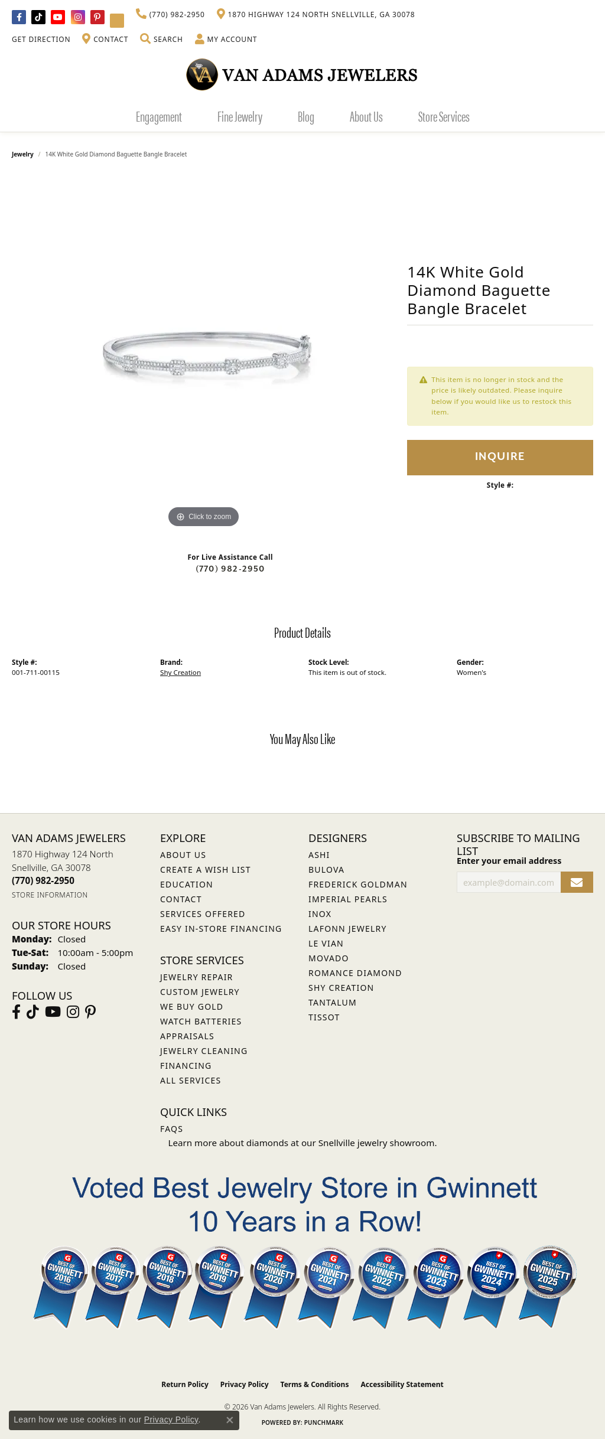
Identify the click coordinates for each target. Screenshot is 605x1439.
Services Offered (202, 913)
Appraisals (187, 1036)
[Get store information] (50, 895)
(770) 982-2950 (230, 569)
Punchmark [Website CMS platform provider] (324, 1422)
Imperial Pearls (348, 899)
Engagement (159, 116)
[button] (161, 39)
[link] (170, 15)
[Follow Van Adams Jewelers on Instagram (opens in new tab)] (78, 17)
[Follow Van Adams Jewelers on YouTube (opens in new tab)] (117, 21)
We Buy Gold (191, 1006)
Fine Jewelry (239, 116)
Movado (328, 958)
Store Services (444, 116)
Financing (186, 1065)
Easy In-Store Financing (221, 928)
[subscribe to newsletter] (577, 882)
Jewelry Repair (196, 977)
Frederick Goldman (358, 884)
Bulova (326, 869)
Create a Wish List (205, 869)
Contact (181, 899)
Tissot (324, 1017)
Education (186, 884)
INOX (319, 913)
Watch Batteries (201, 1021)
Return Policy (185, 1384)
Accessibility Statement (401, 1384)
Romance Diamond (355, 972)
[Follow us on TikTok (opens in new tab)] (38, 17)
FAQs (171, 1128)
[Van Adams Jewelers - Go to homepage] (302, 74)
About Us (366, 116)
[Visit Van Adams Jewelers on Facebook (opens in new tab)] (19, 17)
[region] (204, 354)
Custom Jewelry (200, 991)
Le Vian (326, 943)
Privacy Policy (244, 1384)
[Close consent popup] (229, 1420)
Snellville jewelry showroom (376, 1142)
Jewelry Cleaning (204, 1050)
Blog (306, 116)
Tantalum (332, 1002)
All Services (190, 1080)
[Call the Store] (43, 880)
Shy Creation (180, 672)
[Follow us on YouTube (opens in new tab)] (58, 17)
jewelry (23, 154)
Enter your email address (509, 860)
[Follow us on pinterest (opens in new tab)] (97, 17)
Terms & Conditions (315, 1384)
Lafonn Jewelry (347, 928)
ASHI (319, 854)
